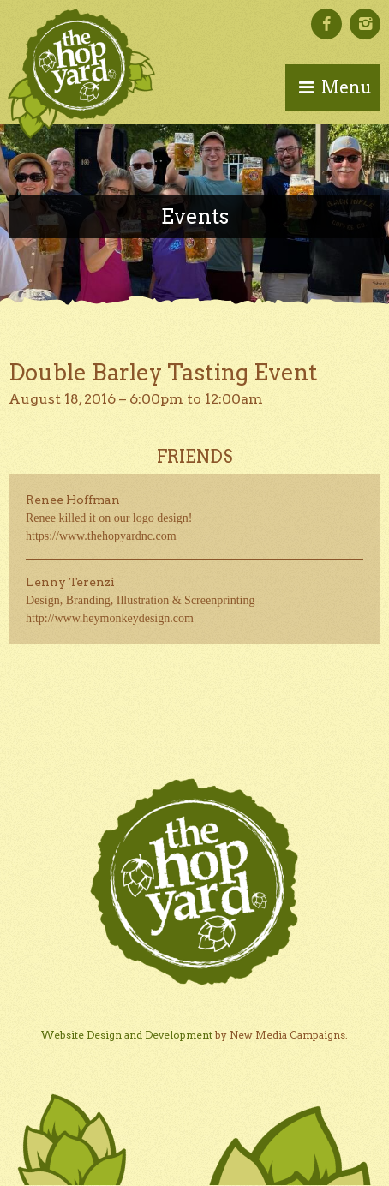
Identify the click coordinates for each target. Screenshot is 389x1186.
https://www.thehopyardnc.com (101, 536)
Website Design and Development (126, 1034)
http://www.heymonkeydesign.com (110, 618)
